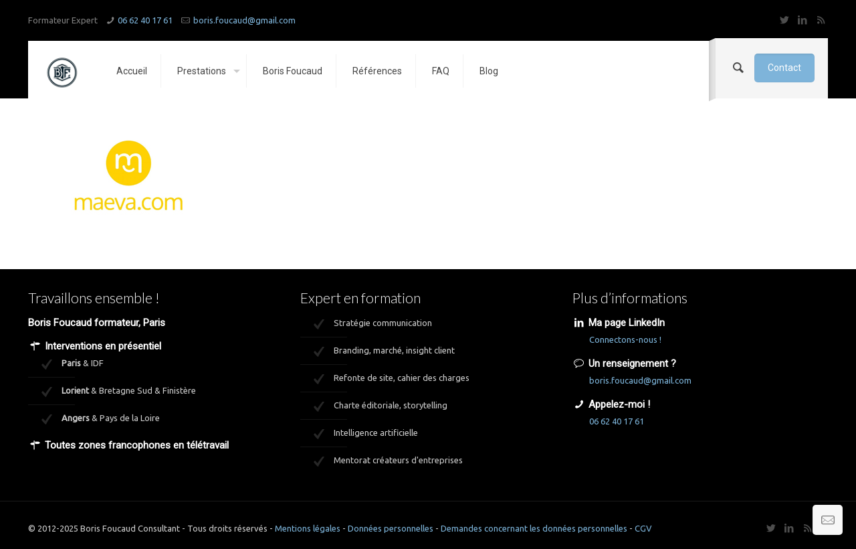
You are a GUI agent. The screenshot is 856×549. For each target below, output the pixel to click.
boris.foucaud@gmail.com (244, 20)
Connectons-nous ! (625, 339)
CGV (643, 528)
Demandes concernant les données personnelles (534, 528)
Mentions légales (307, 528)
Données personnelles (390, 528)
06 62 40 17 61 (145, 20)
